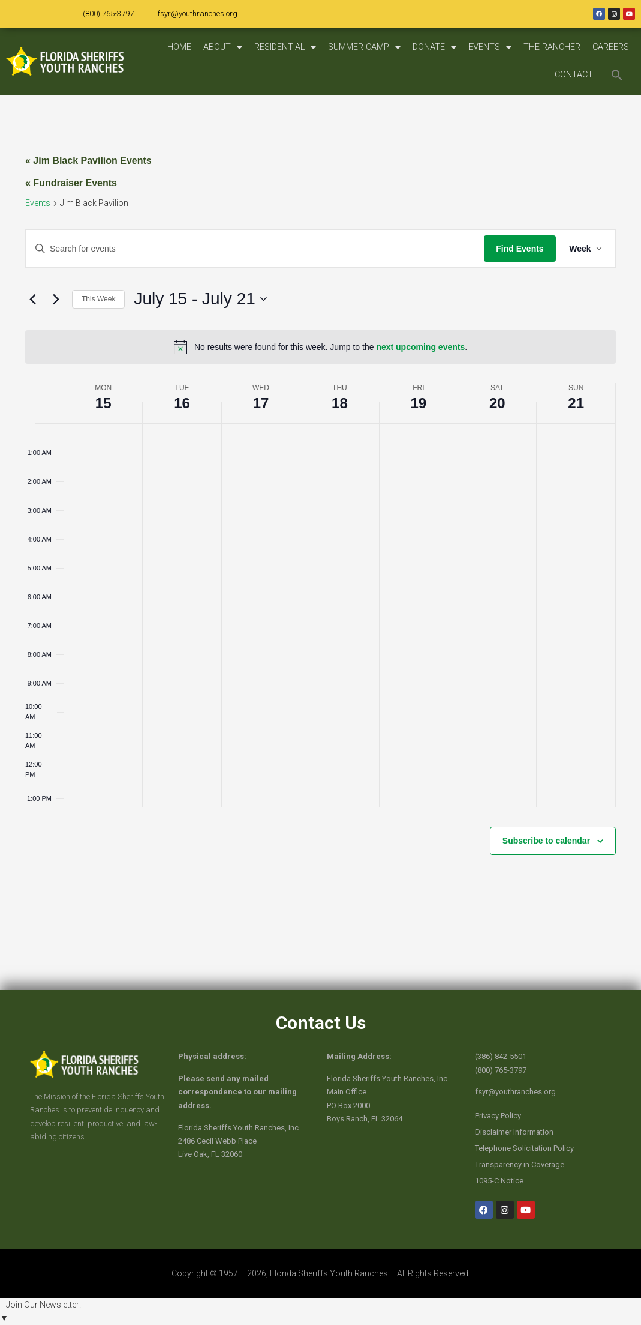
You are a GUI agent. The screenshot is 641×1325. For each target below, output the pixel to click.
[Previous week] (32, 299)
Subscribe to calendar (546, 840)
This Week (98, 299)
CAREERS (610, 47)
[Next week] (56, 299)
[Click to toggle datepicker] (200, 299)
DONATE (434, 47)
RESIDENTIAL (285, 47)
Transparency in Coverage (519, 1164)
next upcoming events (420, 347)
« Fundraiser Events (71, 183)
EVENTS (489, 47)
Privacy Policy (498, 1115)
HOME (179, 47)
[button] (617, 75)
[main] (320, 542)
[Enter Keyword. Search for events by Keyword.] (254, 249)
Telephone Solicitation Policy (524, 1148)
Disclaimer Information (514, 1131)
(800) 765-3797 (108, 13)
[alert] (320, 347)
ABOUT (222, 47)
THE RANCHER (551, 47)
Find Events (517, 248)
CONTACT (574, 75)
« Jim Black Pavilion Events (88, 160)
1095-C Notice (499, 1180)
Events (37, 203)
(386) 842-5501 (500, 1056)
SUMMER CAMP (364, 47)
